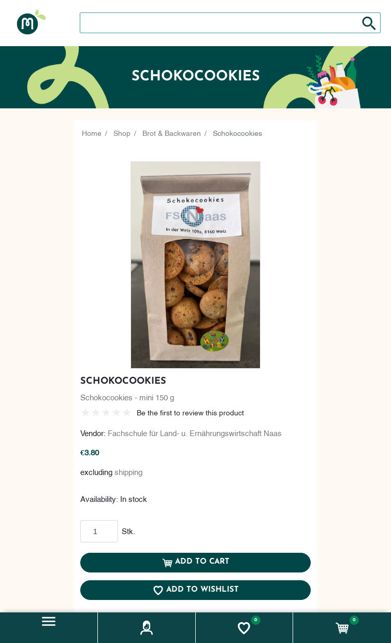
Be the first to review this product (190, 412)
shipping (128, 471)
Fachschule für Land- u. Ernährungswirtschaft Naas (195, 432)
